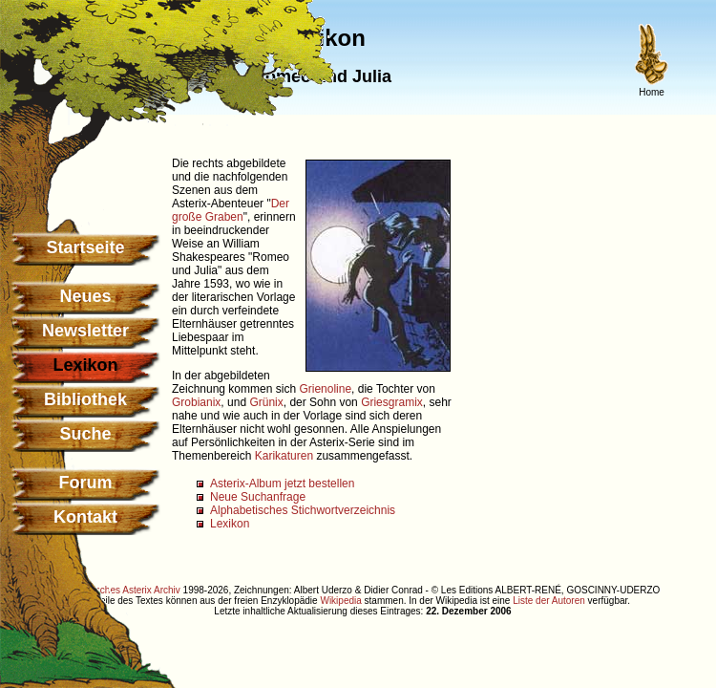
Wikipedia (340, 600)
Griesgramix (392, 402)
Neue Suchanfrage (257, 497)
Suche (85, 433)
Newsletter (85, 330)
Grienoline (325, 389)
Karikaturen (284, 455)
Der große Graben (230, 210)
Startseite (85, 247)
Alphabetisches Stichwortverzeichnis (302, 510)
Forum (86, 482)
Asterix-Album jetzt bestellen (282, 483)
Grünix (266, 402)
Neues (85, 296)
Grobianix (196, 402)
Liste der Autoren (549, 600)
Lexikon (229, 523)
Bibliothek (85, 399)
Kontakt (85, 517)
